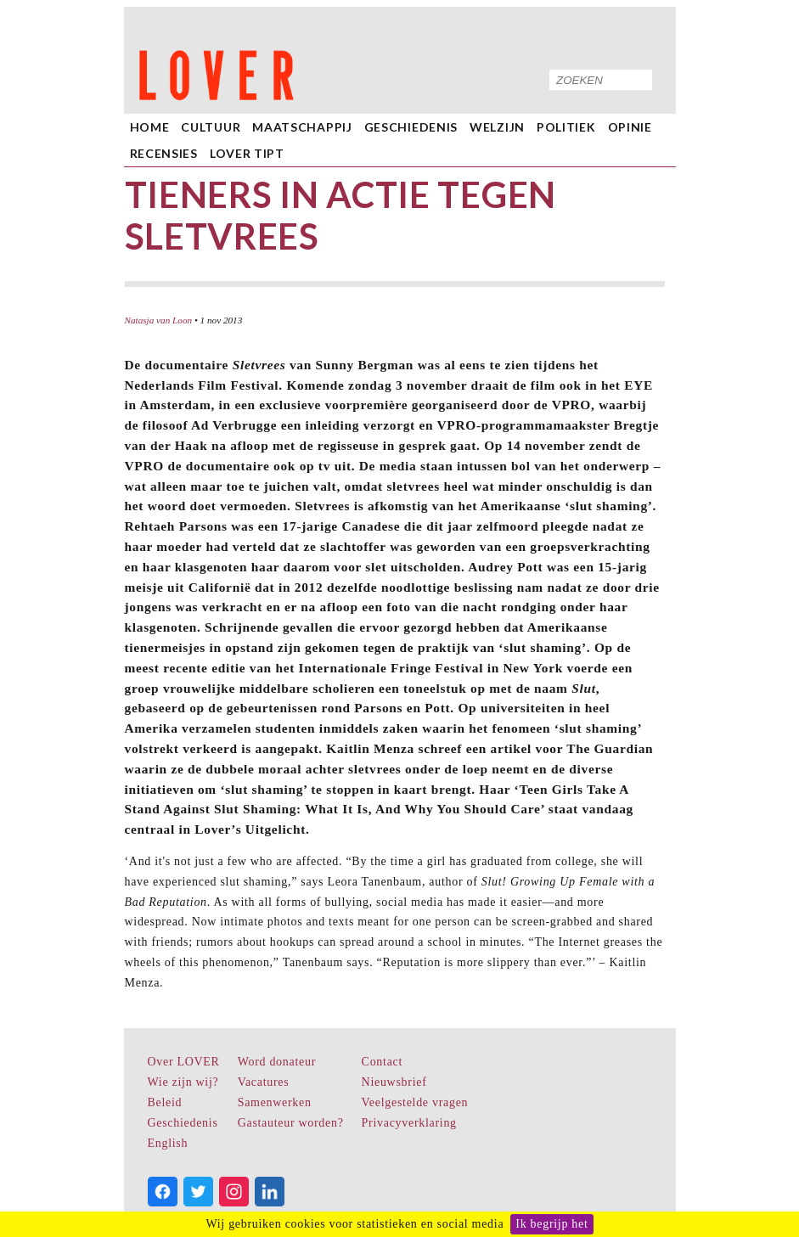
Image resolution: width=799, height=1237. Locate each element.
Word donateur (277, 1061)
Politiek (566, 127)
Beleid (165, 1102)
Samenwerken (275, 1102)
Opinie (630, 127)
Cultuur (210, 127)
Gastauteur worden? (291, 1122)
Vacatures (264, 1082)
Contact (382, 1061)
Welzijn (497, 127)
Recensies (164, 153)
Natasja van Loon (159, 320)
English (168, 1143)
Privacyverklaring (409, 1122)
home (150, 127)
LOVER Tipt (247, 153)
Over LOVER (184, 1061)
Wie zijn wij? (183, 1082)
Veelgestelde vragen (415, 1102)
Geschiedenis (411, 127)
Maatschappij (302, 127)
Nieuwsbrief (394, 1082)
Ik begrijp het (551, 1223)
